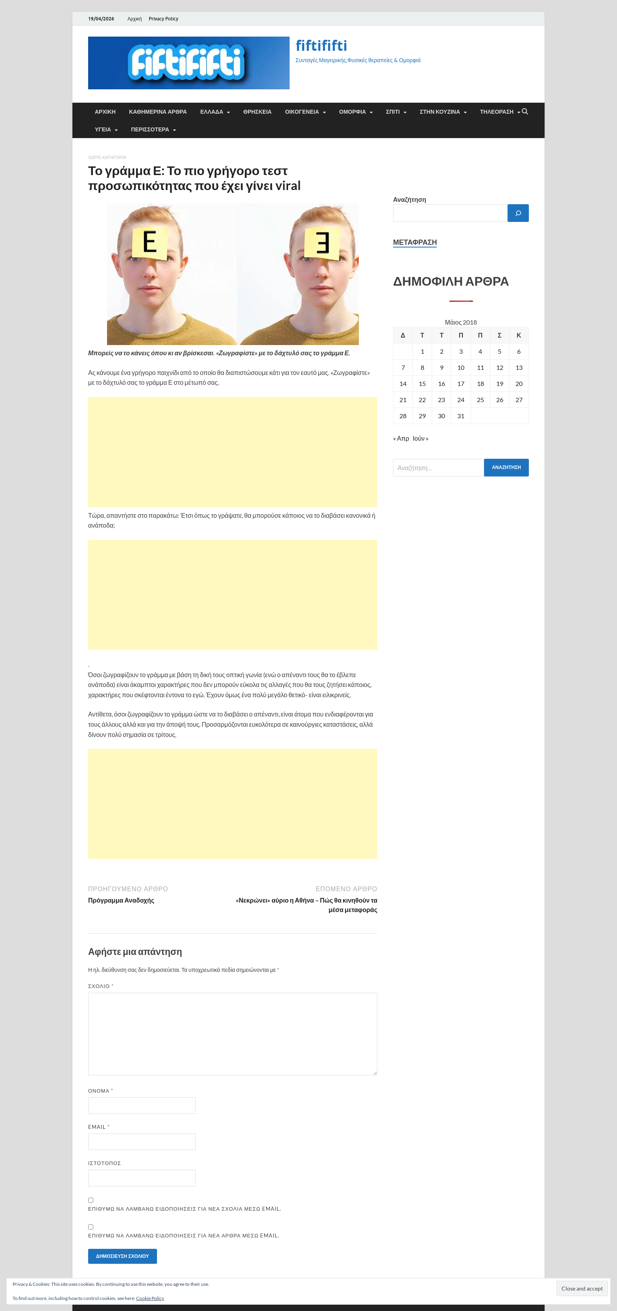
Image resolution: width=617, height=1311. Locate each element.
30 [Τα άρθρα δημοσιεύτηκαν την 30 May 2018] (441, 415)
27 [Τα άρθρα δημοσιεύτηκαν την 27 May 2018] (519, 399)
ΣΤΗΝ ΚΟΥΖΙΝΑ (440, 112)
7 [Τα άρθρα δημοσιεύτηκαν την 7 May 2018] (403, 367)
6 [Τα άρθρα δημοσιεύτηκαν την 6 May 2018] (519, 351)
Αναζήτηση (409, 199)
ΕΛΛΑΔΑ (211, 112)
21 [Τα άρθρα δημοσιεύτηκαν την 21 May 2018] (402, 399)
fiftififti (321, 45)
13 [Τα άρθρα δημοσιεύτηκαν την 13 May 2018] (519, 367)
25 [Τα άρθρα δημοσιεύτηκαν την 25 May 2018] (480, 399)
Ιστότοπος (104, 1163)
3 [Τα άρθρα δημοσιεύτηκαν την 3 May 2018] (461, 351)
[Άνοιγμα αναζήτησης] (525, 112)
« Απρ (401, 438)
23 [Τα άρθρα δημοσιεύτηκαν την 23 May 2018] (441, 399)
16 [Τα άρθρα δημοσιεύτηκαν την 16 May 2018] (441, 383)
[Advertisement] (232, 452)
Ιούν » (421, 438)
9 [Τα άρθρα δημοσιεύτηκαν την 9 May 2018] (441, 367)
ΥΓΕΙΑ (103, 129)
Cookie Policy (150, 1298)
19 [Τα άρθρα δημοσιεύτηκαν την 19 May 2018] (499, 383)
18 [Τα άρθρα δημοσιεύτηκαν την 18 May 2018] (480, 383)
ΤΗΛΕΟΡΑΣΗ (497, 112)
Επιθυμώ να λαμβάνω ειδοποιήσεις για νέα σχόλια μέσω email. (184, 1209)
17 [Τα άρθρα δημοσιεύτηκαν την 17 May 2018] (460, 383)
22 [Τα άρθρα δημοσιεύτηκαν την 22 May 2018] (422, 399)
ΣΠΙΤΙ (393, 112)
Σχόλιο (101, 986)
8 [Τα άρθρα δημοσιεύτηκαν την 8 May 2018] (422, 367)
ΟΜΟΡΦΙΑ (352, 112)
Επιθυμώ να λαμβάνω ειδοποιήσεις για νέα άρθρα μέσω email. (183, 1235)
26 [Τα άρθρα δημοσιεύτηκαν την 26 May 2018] (499, 399)
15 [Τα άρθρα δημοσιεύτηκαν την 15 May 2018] (422, 383)
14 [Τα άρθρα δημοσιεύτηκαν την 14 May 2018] (402, 383)
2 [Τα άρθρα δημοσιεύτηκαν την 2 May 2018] (441, 351)
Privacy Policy (163, 19)
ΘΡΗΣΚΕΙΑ (257, 112)
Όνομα (100, 1091)
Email (99, 1127)
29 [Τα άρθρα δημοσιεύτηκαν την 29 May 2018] (422, 415)
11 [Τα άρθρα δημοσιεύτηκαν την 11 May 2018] (480, 367)
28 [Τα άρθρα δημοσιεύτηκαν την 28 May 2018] (402, 415)
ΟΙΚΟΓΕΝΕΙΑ (302, 112)
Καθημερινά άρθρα (158, 112)
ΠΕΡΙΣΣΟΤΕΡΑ (150, 129)
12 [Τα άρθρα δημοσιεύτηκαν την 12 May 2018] (499, 367)
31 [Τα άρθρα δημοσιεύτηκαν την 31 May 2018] (460, 415)
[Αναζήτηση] (518, 213)
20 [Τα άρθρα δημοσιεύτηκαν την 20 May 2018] (519, 383)
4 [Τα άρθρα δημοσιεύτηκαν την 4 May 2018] (480, 351)
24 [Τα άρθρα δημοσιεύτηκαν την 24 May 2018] (460, 399)
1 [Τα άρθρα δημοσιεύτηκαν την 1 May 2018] (422, 351)
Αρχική (134, 19)
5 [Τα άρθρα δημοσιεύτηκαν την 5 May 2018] (499, 351)
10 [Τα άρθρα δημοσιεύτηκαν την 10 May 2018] (460, 367)
